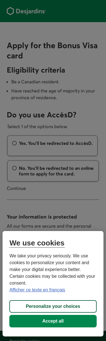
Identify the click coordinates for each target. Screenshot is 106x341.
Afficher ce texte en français (37, 289)
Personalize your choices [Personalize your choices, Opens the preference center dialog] (53, 306)
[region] (53, 283)
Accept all (53, 321)
